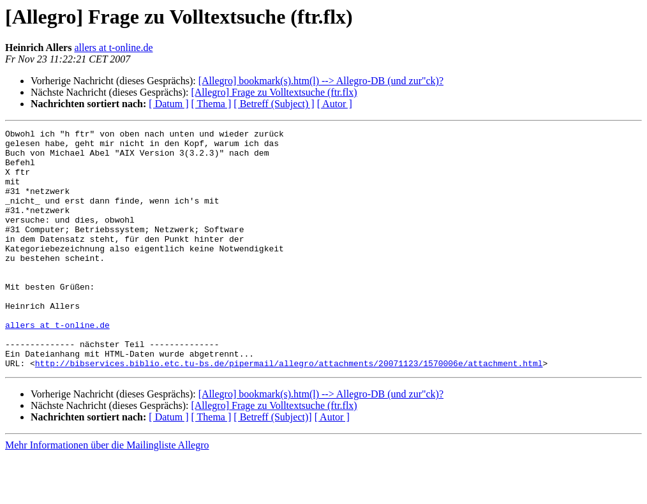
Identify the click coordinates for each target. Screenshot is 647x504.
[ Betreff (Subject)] (272, 464)
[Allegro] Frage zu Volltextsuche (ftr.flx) (274, 92)
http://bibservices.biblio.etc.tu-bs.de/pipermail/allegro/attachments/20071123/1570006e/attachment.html (289, 411)
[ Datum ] (168, 103)
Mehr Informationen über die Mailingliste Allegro (107, 492)
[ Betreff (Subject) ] (274, 103)
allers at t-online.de (113, 47)
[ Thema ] (211, 103)
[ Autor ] (334, 103)
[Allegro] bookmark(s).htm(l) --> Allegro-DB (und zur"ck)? (320, 80)
